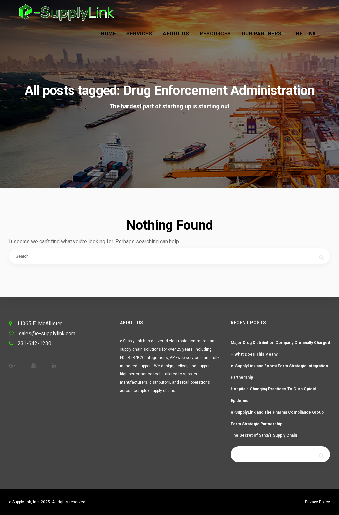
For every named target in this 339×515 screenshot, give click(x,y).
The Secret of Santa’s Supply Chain (264, 435)
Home (114, 41)
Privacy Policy (317, 502)
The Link (310, 41)
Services (146, 41)
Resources (222, 41)
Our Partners (268, 41)
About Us (182, 41)
